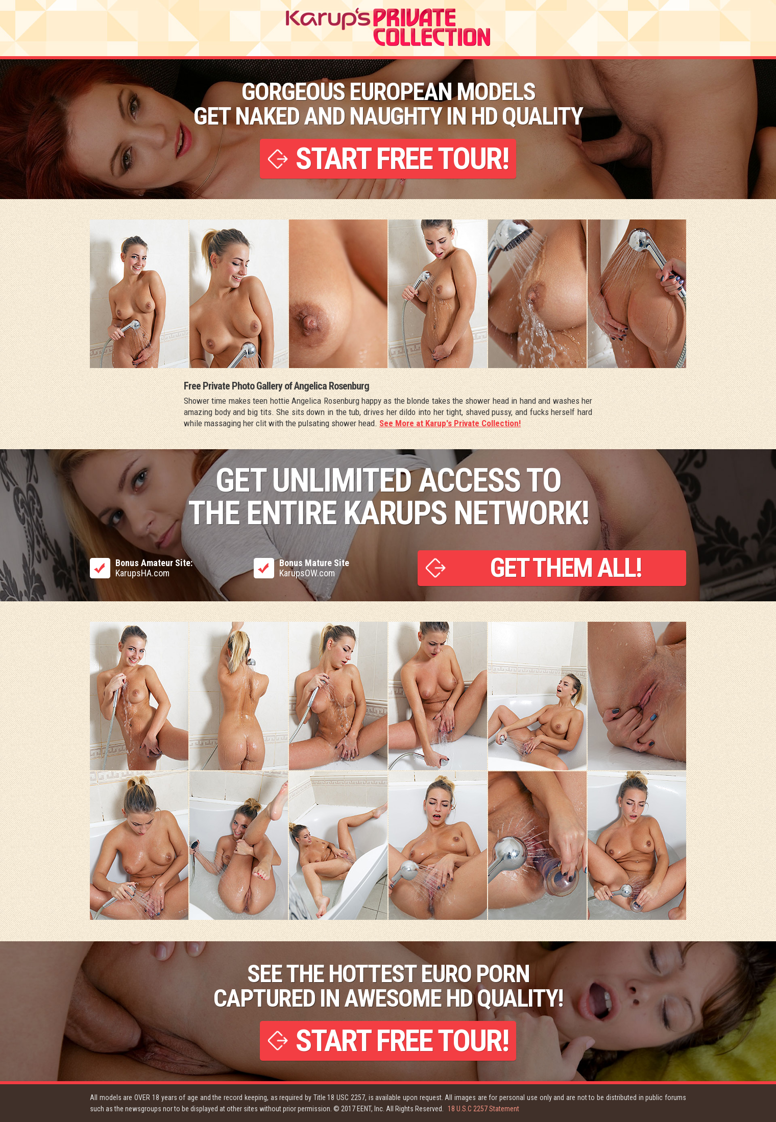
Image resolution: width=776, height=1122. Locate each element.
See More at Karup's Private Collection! (450, 423)
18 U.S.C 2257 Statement (483, 1109)
